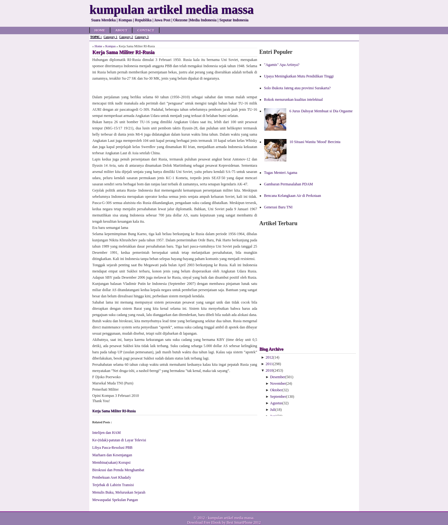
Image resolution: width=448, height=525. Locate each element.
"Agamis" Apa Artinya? (282, 65)
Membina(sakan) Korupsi (111, 462)
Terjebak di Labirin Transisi (113, 485)
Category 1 (110, 37)
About (121, 30)
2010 (269, 370)
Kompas (110, 46)
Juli (272, 409)
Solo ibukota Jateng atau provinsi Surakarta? (297, 88)
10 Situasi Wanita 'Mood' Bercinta (314, 142)
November (278, 383)
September (278, 396)
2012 (269, 357)
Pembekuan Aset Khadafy (111, 477)
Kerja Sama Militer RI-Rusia (114, 411)
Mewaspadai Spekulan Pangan (115, 500)
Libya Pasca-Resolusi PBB (112, 447)
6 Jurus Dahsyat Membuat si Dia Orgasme (320, 111)
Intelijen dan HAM (106, 432)
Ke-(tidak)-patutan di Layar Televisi (119, 440)
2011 (269, 364)
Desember (277, 377)
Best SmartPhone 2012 (243, 522)
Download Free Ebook (204, 522)
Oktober (276, 390)
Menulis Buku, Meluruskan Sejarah (119, 492)
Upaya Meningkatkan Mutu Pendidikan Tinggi (299, 76)
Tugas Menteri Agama (280, 172)
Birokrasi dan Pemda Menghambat (118, 470)
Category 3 (141, 37)
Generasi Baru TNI (278, 207)
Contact (145, 30)
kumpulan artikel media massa (230, 518)
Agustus (276, 403)
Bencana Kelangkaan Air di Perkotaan (292, 195)
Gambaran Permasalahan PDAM (288, 184)
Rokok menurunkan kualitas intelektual (293, 99)
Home (100, 30)
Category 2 (126, 37)
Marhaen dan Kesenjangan (112, 455)
